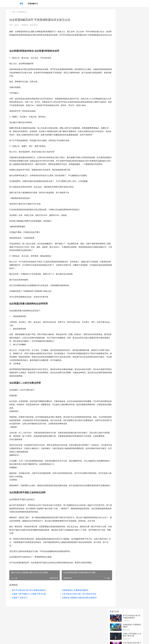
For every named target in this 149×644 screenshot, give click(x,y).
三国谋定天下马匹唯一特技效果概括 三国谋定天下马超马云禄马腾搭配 (132, 108)
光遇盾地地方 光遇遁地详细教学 (70, 613)
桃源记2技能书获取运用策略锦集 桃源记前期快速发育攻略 (132, 170)
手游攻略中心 (33, 4)
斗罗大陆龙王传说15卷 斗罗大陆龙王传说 (74, 617)
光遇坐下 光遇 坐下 (20, 621)
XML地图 (49, 640)
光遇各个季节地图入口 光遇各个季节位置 (29, 617)
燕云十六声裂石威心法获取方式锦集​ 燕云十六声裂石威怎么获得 (132, 117)
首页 (21, 4)
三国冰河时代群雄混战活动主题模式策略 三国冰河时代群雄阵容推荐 (132, 90)
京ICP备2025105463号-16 (38, 640)
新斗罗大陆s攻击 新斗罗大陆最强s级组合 (29, 613)
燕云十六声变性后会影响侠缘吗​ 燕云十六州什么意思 (132, 161)
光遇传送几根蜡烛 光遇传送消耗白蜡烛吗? (74, 621)
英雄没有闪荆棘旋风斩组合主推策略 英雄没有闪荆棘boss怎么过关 (132, 99)
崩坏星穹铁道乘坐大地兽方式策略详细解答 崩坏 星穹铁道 (132, 72)
